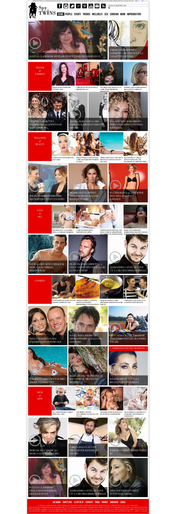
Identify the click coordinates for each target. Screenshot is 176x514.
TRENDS (86, 14)
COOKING (114, 14)
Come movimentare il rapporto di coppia (84, 231)
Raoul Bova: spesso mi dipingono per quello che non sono (85, 338)
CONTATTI (89, 502)
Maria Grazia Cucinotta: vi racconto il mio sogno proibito (85, 379)
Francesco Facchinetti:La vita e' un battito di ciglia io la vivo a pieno (87, 267)
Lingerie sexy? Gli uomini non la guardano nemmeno (62, 231)
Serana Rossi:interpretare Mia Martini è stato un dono (46, 197)
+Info (137, 1)
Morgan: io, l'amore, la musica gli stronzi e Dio (44, 452)
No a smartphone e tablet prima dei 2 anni (62, 413)
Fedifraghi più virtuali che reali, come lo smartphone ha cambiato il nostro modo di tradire (111, 233)
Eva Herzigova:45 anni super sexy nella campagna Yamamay (126, 196)
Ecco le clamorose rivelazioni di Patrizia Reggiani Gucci (43, 490)
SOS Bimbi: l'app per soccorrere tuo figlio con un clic (87, 414)
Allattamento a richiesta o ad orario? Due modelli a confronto (135, 414)
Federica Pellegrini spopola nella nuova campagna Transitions (135, 89)
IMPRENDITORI (134, 14)
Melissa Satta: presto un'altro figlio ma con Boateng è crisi (83, 196)
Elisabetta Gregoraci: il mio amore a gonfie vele (46, 380)
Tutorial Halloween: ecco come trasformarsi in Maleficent (110, 89)
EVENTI (77, 14)
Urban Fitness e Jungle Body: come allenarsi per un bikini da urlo (87, 159)
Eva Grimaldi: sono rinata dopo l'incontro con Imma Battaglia (126, 124)
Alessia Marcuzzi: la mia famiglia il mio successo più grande (86, 124)
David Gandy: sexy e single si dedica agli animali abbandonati (46, 267)
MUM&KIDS (40, 395)
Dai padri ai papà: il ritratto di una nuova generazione (111, 413)
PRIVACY (105, 502)
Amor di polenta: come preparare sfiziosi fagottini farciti (111, 302)
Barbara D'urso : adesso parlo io (128, 452)
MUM (122, 14)
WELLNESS (97, 14)
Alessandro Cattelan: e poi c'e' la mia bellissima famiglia (128, 269)
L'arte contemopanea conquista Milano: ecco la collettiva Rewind (126, 53)
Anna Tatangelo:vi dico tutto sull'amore (124, 492)
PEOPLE (68, 14)
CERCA (122, 502)
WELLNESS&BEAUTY (40, 141)
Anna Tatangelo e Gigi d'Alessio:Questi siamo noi (45, 340)
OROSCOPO (114, 502)
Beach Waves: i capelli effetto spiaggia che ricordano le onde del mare (135, 159)
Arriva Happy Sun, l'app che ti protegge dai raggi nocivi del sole (111, 159)
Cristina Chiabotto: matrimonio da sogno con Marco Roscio (45, 124)
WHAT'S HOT (67, 502)
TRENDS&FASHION (40, 70)
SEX (106, 14)
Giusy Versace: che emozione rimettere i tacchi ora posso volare (128, 338)
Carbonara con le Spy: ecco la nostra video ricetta (135, 301)
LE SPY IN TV (78, 502)
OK (142, 1)
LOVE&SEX (40, 213)
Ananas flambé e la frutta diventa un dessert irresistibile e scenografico (87, 302)
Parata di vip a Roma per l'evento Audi (61, 88)
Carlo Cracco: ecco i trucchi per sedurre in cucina (83, 450)
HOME (60, 14)
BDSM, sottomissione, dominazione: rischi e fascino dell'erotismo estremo (135, 232)
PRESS (97, 502)
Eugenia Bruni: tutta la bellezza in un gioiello (124, 380)
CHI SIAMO (57, 502)
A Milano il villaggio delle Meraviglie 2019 (87, 88)
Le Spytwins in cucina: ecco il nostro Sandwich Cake (64, 301)
